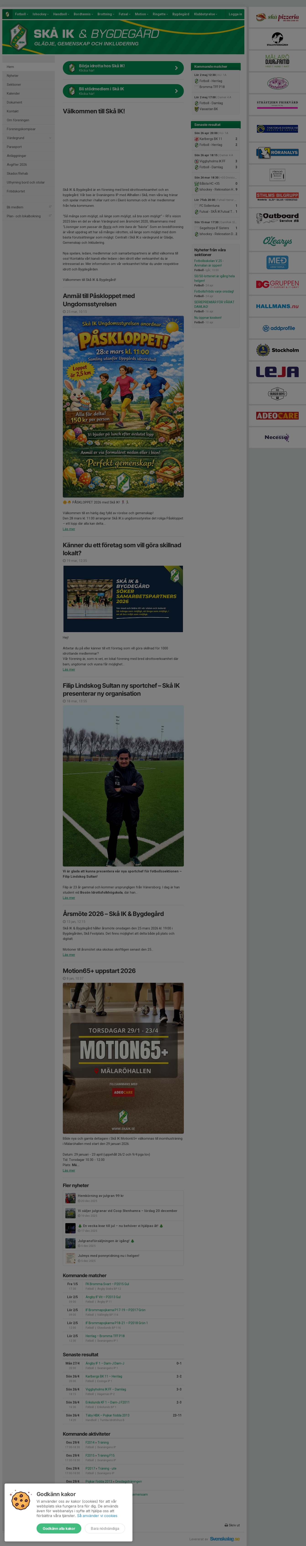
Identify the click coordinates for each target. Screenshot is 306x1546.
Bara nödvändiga (105, 1528)
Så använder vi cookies (97, 1515)
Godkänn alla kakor (59, 1528)
